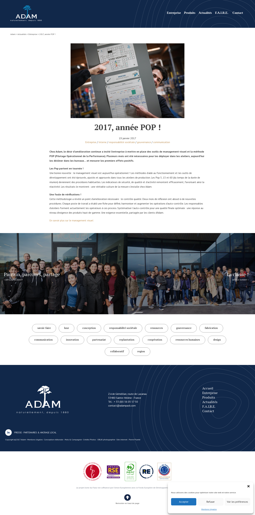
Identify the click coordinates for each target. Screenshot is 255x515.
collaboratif (117, 351)
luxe (66, 328)
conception (89, 328)
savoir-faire (44, 328)
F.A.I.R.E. (221, 12)
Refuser (211, 501)
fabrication (211, 328)
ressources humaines (187, 339)
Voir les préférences (237, 501)
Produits (189, 12)
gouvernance (144, 142)
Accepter (183, 501)
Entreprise (174, 12)
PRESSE (18, 432)
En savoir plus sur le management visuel (71, 220)
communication (161, 142)
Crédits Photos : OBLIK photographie (99, 439)
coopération (155, 339)
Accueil (207, 388)
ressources (156, 328)
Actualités (205, 12)
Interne (103, 142)
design (217, 339)
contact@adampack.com (122, 405)
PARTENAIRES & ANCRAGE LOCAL (40, 432)
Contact (238, 12)
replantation (126, 339)
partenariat (99, 339)
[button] (248, 486)
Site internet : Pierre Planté (128, 439)
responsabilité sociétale (122, 142)
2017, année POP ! (26, 13)
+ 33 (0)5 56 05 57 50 (126, 401)
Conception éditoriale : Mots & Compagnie (63, 439)
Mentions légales (209, 509)
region (141, 351)
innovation (72, 339)
